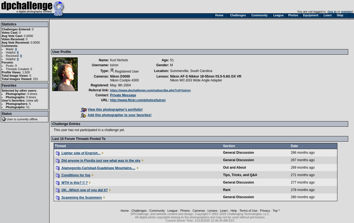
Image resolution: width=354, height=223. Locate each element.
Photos (185, 210)
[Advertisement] (153, 34)
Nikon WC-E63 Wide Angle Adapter (196, 80)
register (346, 11)
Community (157, 210)
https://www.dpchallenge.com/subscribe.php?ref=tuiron (150, 90)
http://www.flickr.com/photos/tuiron (138, 100)
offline (34, 119)
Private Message (123, 95)
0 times (32, 93)
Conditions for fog (73, 175)
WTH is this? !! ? (72, 183)
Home (125, 210)
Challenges (139, 210)
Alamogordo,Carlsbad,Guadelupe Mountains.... (95, 168)
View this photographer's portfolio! (112, 110)
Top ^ (276, 210)
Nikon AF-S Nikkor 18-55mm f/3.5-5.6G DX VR (205, 76)
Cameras (198, 210)
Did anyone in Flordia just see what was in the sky (98, 161)
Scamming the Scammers (79, 198)
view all (32, 100)
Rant (226, 190)
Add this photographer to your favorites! (116, 115)
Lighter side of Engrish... (78, 153)
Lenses (212, 210)
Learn (224, 210)
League (173, 210)
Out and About (234, 167)
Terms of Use (248, 210)
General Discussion (238, 153)
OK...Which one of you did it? (82, 190)
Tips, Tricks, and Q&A (240, 175)
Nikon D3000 (120, 76)
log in (333, 11)
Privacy (265, 210)
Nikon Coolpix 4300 (124, 80)
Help (234, 210)
